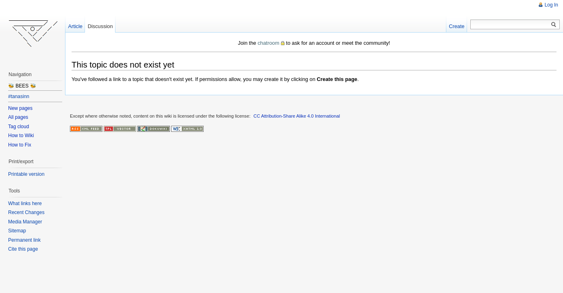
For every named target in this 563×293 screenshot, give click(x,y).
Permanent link (24, 240)
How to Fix (19, 145)
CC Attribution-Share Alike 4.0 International (297, 116)
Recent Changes (26, 212)
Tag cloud (18, 126)
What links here (25, 203)
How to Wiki (21, 135)
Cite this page (23, 249)
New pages (20, 108)
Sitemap (17, 231)
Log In (551, 5)
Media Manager (25, 222)
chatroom (268, 43)
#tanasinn (18, 96)
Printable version (26, 174)
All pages (18, 117)
